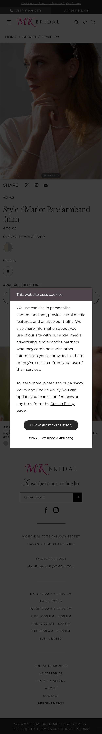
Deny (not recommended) (51, 438)
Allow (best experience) (51, 425)
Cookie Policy (48, 390)
